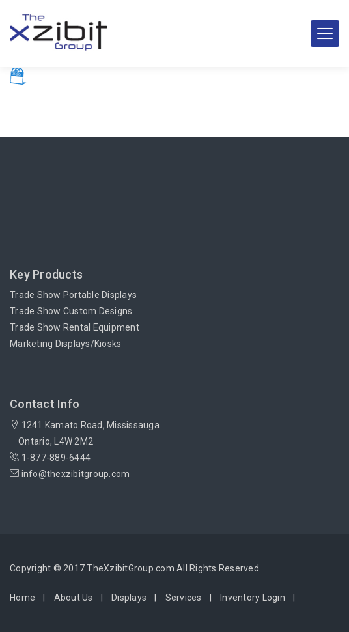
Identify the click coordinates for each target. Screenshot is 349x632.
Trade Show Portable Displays (73, 295)
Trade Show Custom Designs (71, 311)
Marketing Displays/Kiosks (65, 343)
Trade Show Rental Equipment (74, 327)
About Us (73, 597)
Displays (129, 597)
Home (22, 597)
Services (183, 597)
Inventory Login (252, 597)
